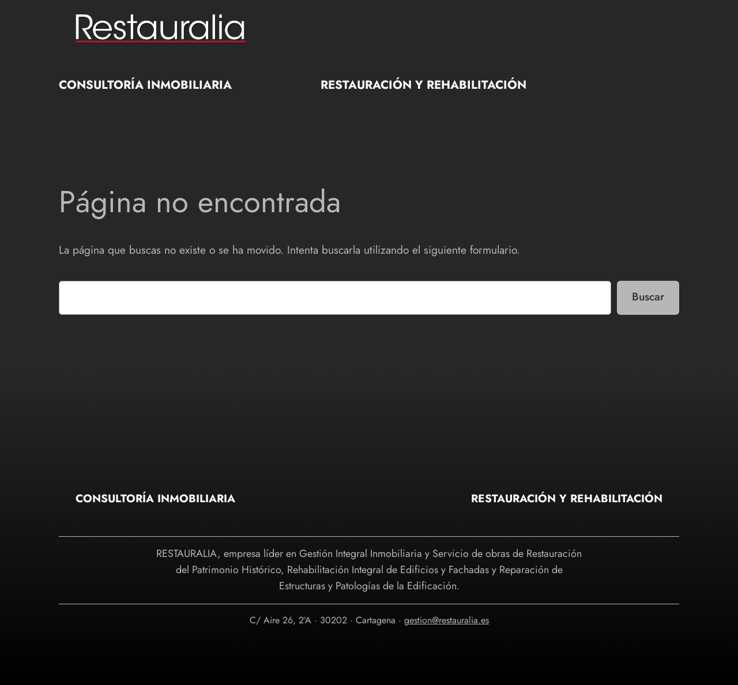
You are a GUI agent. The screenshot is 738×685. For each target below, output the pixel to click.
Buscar (648, 296)
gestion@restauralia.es (446, 620)
